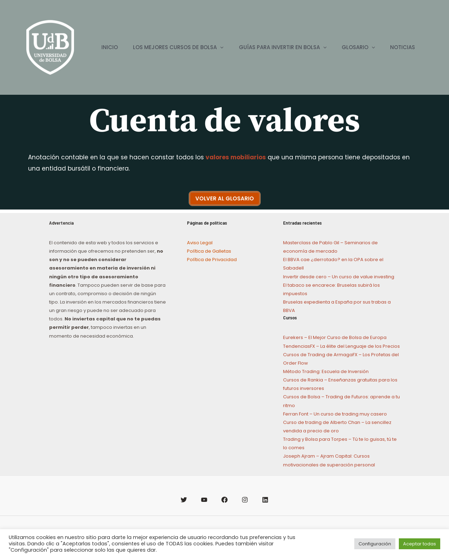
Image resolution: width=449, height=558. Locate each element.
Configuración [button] (374, 543)
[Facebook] (224, 500)
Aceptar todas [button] (419, 543)
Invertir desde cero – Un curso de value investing (338, 276)
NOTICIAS (401, 47)
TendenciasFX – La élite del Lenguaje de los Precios (341, 346)
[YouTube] (204, 500)
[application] (212, 47)
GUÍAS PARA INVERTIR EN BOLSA (277, 47)
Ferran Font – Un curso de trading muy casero (335, 414)
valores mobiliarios (236, 157)
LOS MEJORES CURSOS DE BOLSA (170, 47)
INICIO (99, 47)
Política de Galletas (209, 251)
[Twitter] (184, 500)
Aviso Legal (200, 242)
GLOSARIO (354, 47)
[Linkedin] (265, 500)
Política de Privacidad (212, 259)
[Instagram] (245, 500)
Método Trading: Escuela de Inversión (326, 371)
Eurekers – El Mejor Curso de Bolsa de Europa (335, 337)
